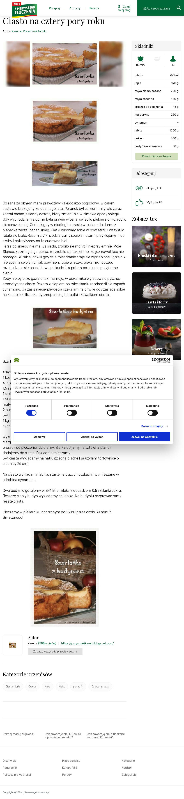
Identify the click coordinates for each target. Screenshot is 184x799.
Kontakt (127, 767)
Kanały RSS (69, 767)
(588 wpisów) (47, 643)
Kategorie (128, 760)
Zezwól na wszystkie (145, 436)
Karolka (17, 31)
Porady (67, 774)
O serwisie (9, 760)
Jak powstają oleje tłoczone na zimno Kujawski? (106, 735)
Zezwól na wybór (92, 436)
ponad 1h (78, 686)
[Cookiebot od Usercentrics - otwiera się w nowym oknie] (154, 360)
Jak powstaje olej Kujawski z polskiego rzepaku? (63, 735)
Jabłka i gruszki (100, 686)
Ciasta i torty (13, 686)
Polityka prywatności (17, 774)
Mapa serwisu (71, 760)
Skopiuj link (148, 188)
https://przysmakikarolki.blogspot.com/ (87, 643)
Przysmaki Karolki (34, 31)
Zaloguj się (129, 774)
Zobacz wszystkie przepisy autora (55, 651)
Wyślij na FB (149, 202)
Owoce (32, 686)
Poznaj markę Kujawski (18, 734)
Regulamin (10, 767)
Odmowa (39, 436)
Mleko (62, 686)
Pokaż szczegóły (152, 425)
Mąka (47, 686)
